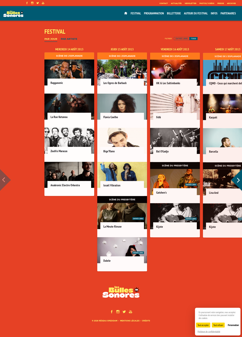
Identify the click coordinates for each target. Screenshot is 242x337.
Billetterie (174, 13)
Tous (193, 38)
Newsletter (190, 3)
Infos (214, 13)
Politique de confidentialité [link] (209, 331)
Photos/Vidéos (206, 3)
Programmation (154, 13)
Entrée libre (182, 38)
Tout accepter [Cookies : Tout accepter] (203, 325)
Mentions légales (130, 321)
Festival (136, 13)
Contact (163, 3)
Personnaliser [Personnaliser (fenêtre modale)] (233, 325)
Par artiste (69, 39)
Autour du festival (196, 13)
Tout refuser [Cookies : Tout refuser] (218, 325)
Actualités (176, 3)
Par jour (50, 39)
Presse (220, 3)
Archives (231, 3)
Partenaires (228, 13)
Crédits (146, 321)
